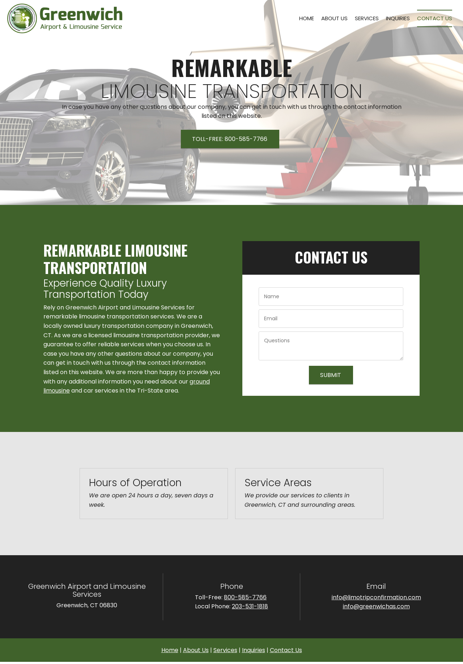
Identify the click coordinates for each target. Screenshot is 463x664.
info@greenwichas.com (376, 606)
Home (169, 650)
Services (225, 650)
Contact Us (286, 650)
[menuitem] (307, 18)
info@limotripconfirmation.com (376, 597)
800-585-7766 (245, 597)
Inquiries (253, 650)
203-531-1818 (250, 606)
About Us (196, 650)
